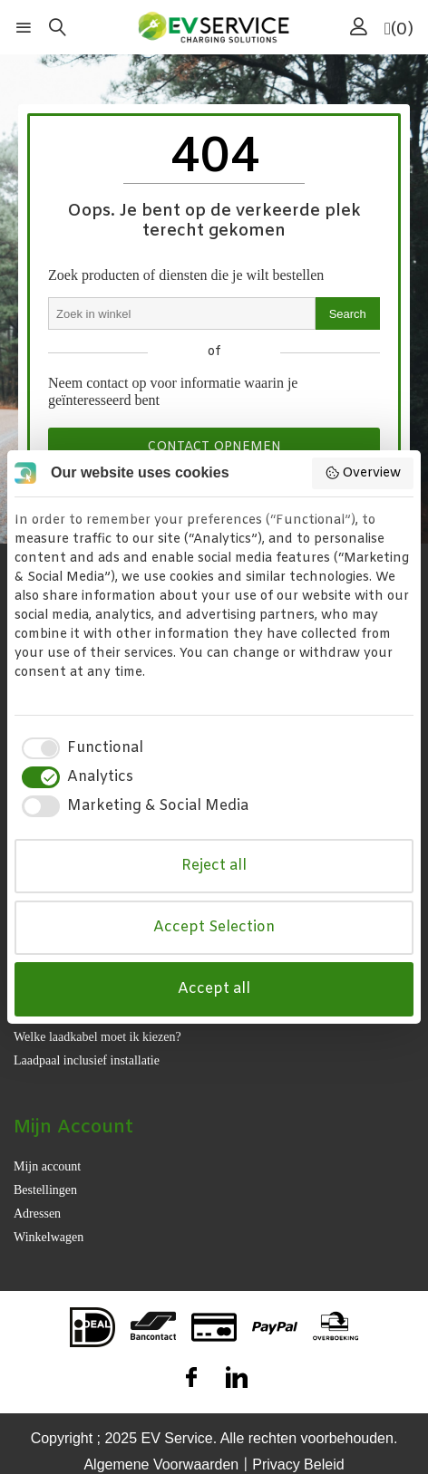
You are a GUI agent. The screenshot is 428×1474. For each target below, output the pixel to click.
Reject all (214, 865)
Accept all (214, 988)
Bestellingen (45, 1190)
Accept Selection (214, 927)
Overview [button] (363, 473)
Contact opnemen (214, 447)
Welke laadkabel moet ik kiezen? (97, 1037)
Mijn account (47, 1166)
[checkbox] (79, 748)
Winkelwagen (48, 1237)
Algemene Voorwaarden (160, 1464)
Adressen (37, 1213)
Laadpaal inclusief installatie (87, 1060)
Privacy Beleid (298, 1464)
